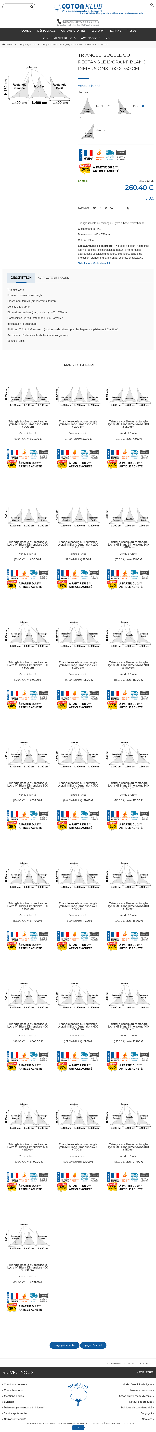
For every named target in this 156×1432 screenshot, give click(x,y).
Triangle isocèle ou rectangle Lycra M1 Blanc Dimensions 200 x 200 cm (78, 424)
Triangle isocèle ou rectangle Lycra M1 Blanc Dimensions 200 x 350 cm (78, 544)
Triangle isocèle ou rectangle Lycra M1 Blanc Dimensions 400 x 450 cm (128, 906)
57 (87, 559)
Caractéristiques (53, 278)
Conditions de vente (15, 1384)
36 (87, 438)
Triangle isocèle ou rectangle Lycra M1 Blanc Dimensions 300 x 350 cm (78, 665)
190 (37, 1161)
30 (36, 438)
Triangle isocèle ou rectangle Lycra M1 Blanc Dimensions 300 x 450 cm (27, 785)
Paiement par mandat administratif (24, 1407)
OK (78, 1427)
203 (88, 1161)
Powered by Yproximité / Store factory (129, 1363)
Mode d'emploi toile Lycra (137, 1384)
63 (137, 559)
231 (37, 1282)
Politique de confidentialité (136, 1407)
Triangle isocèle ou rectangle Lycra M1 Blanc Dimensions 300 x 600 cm (27, 906)
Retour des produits (140, 1401)
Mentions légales (14, 1396)
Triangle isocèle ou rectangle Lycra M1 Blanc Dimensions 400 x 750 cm (112, 61)
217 (138, 1161)
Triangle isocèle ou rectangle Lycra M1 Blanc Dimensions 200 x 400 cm (128, 544)
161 (138, 800)
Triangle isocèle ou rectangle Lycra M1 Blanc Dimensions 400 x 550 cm (78, 1026)
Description (21, 278)
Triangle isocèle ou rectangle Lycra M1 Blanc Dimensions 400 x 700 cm (78, 1147)
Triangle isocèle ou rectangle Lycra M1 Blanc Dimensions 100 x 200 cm (28, 424)
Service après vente (15, 1413)
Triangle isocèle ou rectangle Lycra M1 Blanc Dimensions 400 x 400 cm (78, 906)
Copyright (146, 1413)
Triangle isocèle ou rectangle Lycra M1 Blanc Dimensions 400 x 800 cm (27, 1267)
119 (138, 679)
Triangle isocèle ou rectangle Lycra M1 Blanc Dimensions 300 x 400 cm (128, 665)
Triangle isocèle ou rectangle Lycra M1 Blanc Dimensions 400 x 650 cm (27, 1147)
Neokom (147, 1419)
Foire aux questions (141, 1390)
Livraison (9, 1401)
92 (36, 679)
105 (88, 679)
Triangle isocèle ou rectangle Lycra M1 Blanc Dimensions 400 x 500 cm (27, 1026)
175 (37, 920)
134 (37, 800)
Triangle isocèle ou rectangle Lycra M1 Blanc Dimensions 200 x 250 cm (128, 424)
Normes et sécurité (15, 1419)
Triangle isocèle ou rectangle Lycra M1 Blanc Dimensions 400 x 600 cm (128, 1026)
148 (88, 800)
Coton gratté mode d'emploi (135, 1396)
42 (137, 438)
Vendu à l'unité (27, 433)
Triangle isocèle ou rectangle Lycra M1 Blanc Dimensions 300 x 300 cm (27, 665)
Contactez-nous (13, 1390)
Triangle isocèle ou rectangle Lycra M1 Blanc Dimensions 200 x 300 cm (27, 544)
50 (36, 559)
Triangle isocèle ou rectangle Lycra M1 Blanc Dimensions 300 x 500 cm (78, 785)
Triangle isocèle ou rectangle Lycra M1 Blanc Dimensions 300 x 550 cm (128, 785)
